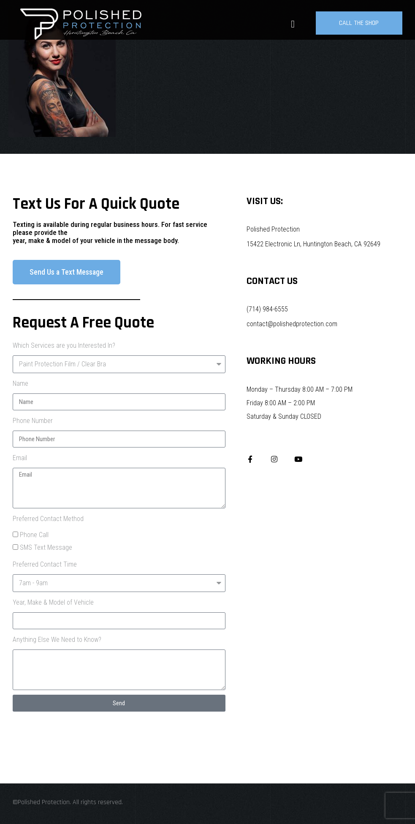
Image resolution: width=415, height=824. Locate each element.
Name (20, 383)
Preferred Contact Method (48, 519)
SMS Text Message (46, 547)
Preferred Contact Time (45, 564)
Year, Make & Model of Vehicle (53, 602)
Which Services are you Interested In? (64, 345)
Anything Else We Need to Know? (57, 640)
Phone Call (34, 535)
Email (20, 458)
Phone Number (33, 421)
